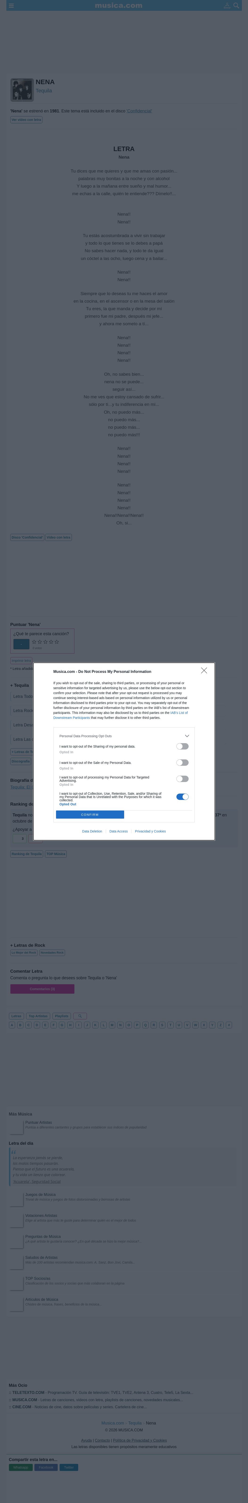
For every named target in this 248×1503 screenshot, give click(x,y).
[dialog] (124, 751)
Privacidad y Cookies (150, 831)
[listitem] (124, 735)
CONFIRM (90, 814)
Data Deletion (92, 831)
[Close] (205, 671)
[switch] (182, 746)
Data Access (119, 831)
